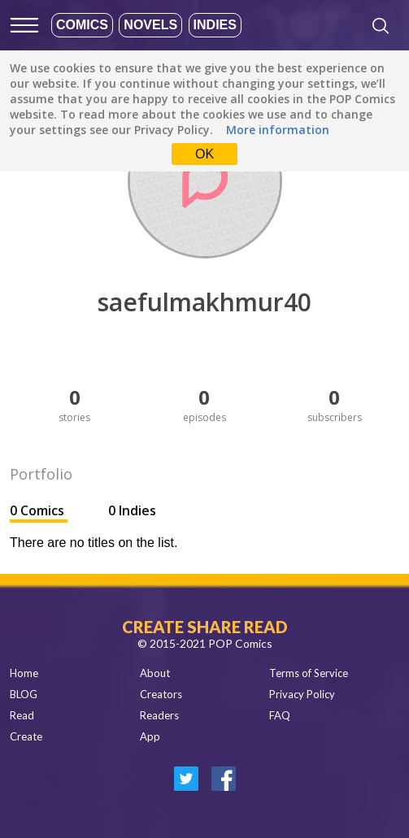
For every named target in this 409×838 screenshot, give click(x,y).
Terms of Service (308, 673)
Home (24, 673)
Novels (150, 25)
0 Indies (132, 510)
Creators (161, 694)
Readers (159, 715)
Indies (215, 25)
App (150, 736)
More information (277, 129)
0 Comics (38, 510)
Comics (82, 25)
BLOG (23, 694)
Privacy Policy (302, 694)
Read (22, 715)
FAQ (279, 715)
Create (26, 736)
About (155, 673)
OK (204, 154)
